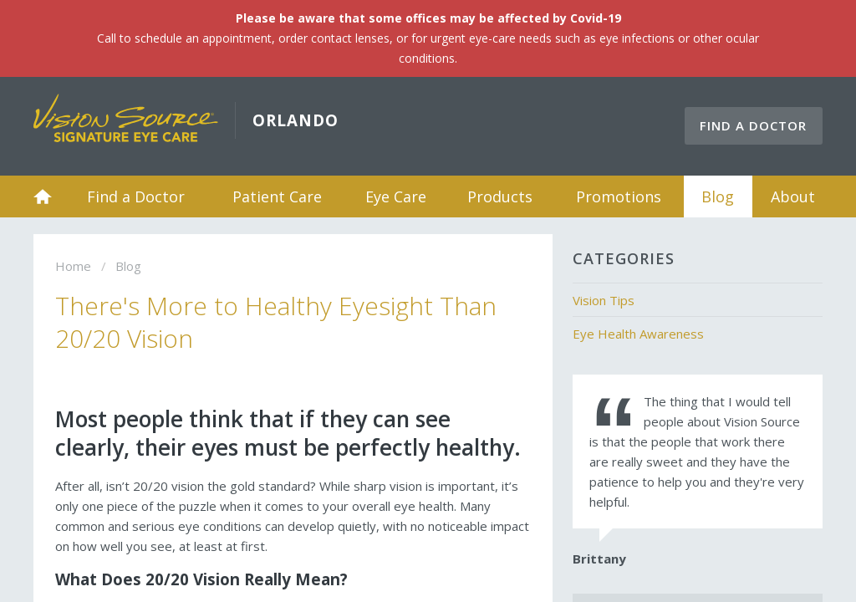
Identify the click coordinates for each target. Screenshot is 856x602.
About (793, 196)
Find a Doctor (753, 125)
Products (499, 196)
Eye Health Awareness (638, 333)
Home (43, 196)
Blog (717, 196)
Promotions (618, 196)
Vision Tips (603, 300)
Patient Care (277, 196)
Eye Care (395, 196)
